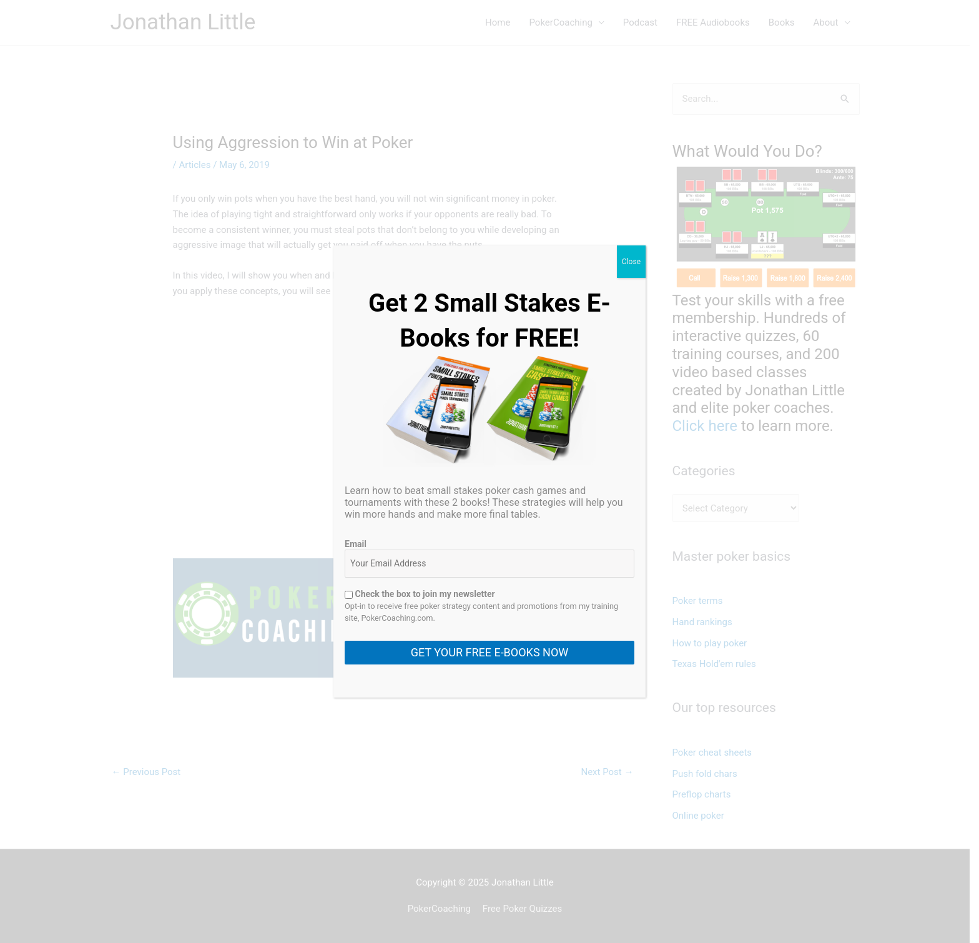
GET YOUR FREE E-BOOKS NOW (489, 652)
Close (631, 261)
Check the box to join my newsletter (420, 594)
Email (356, 544)
